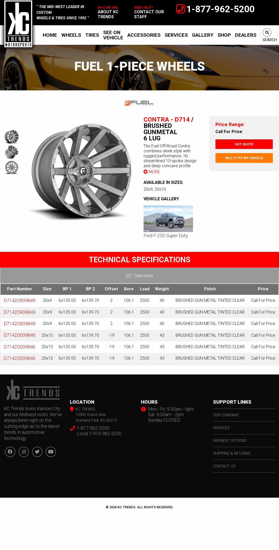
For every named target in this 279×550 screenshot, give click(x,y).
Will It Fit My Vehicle (244, 158)
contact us (224, 466)
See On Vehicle (113, 34)
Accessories (143, 35)
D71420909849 (19, 300)
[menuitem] (50, 35)
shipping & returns (232, 453)
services (221, 428)
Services (176, 35)
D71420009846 (19, 335)
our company (226, 415)
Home (50, 35)
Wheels (71, 35)
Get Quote (244, 144)
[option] (81, 170)
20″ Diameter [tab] (139, 276)
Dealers (245, 35)
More (152, 172)
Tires (92, 35)
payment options (229, 441)
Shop (224, 35)
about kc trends (108, 14)
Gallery (202, 35)
